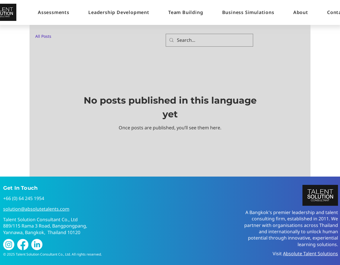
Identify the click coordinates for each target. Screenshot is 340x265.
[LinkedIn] (36, 244)
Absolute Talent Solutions (310, 253)
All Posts (43, 36)
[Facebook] (22, 244)
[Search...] (209, 40)
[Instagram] (8, 244)
